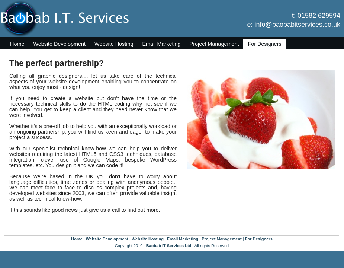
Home (17, 44)
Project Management (214, 44)
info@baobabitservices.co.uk (297, 24)
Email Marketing (161, 44)
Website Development (59, 44)
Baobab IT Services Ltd (169, 245)
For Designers (264, 44)
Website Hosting (114, 44)
